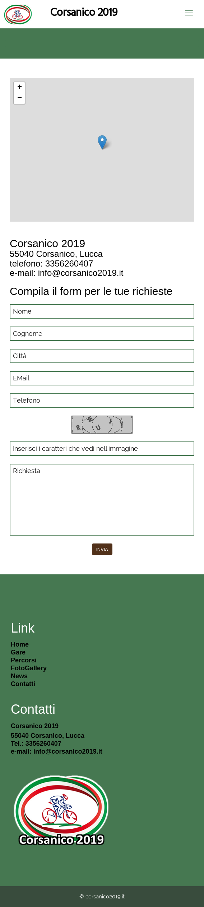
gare (18, 652)
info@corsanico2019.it (81, 273)
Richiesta (102, 500)
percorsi (24, 660)
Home (20, 644)
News (19, 676)
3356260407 (69, 263)
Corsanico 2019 (83, 12)
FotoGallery (29, 668)
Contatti (23, 684)
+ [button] (19, 87)
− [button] (19, 98)
